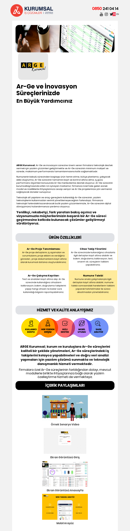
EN (117, 14)
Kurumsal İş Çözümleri (31, 10)
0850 (105, 8)
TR (114, 14)
